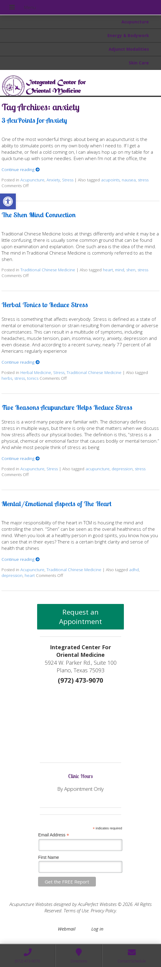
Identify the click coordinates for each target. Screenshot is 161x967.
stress (143, 180)
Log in (97, 929)
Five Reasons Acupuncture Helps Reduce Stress (67, 407)
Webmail (66, 929)
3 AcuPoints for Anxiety (34, 120)
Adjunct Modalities (129, 49)
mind (119, 270)
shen (130, 270)
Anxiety (53, 180)
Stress (67, 180)
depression (122, 468)
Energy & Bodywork (128, 35)
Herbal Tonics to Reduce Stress (45, 304)
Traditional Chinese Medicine (47, 270)
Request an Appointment (80, 616)
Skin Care (139, 63)
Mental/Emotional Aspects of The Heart (57, 503)
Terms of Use (76, 910)
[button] (8, 201)
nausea (129, 180)
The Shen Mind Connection (39, 214)
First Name (48, 857)
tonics (32, 378)
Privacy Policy (103, 910)
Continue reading (21, 169)
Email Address (53, 835)
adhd (134, 569)
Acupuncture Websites (30, 904)
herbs (7, 378)
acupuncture (98, 468)
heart (108, 270)
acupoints (110, 180)
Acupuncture (135, 22)
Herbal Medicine (35, 372)
